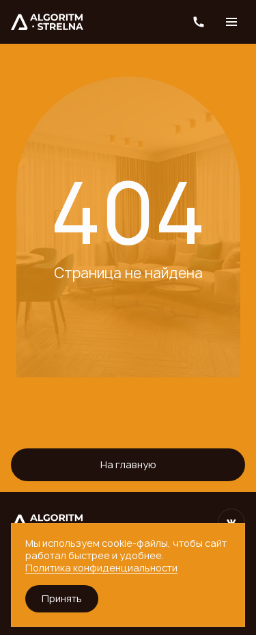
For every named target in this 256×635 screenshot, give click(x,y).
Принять (62, 598)
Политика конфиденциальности (101, 567)
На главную (128, 464)
